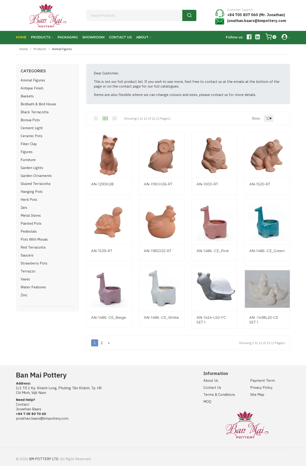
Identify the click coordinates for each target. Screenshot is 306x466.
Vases (25, 279)
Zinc (24, 295)
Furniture (28, 160)
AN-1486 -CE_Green (267, 251)
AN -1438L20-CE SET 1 (263, 319)
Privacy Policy (261, 387)
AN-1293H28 (102, 184)
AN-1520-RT (259, 184)
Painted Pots (31, 223)
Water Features (33, 287)
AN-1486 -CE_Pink (213, 251)
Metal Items (31, 215)
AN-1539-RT (101, 251)
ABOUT (142, 37)
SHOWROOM (93, 37)
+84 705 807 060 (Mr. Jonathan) (256, 14)
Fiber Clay (29, 144)
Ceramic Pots (31, 136)
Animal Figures (33, 80)
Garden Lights (32, 167)
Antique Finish (32, 88)
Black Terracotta (35, 112)
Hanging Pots (32, 191)
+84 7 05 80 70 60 (31, 413)
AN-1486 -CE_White (161, 317)
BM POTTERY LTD (43, 459)
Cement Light (32, 128)
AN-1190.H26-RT (158, 184)
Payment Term (262, 380)
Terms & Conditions (219, 394)
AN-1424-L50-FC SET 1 (211, 319)
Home (23, 49)
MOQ (207, 401)
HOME (21, 37)
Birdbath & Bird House (38, 104)
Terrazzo (28, 271)
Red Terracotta (33, 247)
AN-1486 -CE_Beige (108, 317)
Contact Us (212, 387)
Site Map (257, 394)
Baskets (27, 96)
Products (40, 49)
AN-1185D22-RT (158, 251)
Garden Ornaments (36, 175)
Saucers (27, 255)
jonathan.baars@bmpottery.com (256, 20)
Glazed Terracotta (35, 183)
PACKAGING (68, 37)
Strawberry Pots (34, 263)
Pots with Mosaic (34, 239)
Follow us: (234, 37)
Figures (27, 152)
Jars (24, 207)
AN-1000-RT (207, 184)
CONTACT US (120, 37)
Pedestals (29, 231)
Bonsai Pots (30, 120)
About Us (210, 380)
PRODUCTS (40, 37)
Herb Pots (29, 199)
